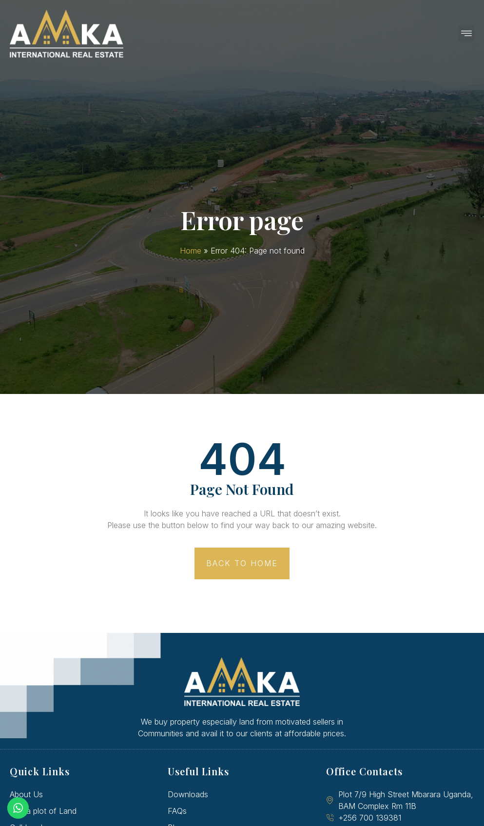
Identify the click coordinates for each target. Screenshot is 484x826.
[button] (466, 33)
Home (190, 251)
